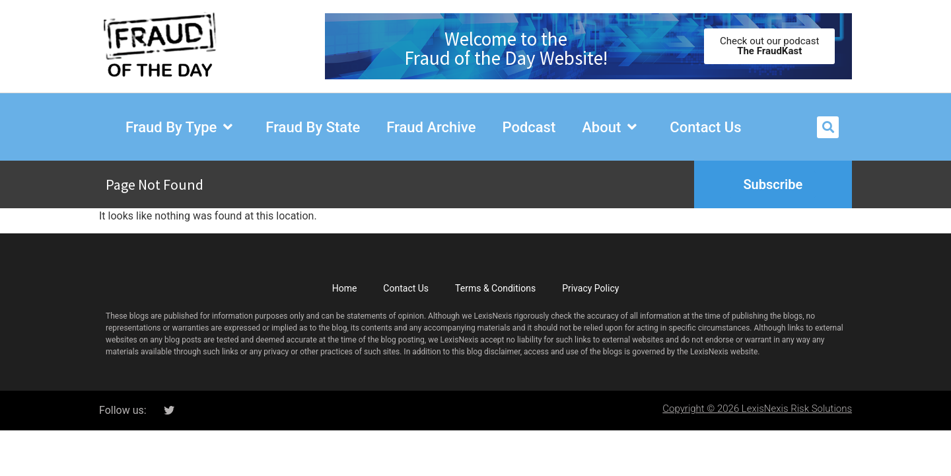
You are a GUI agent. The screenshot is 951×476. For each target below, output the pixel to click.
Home (344, 288)
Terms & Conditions (495, 288)
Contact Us (406, 288)
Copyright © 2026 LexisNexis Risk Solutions (757, 409)
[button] (828, 127)
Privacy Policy (590, 288)
